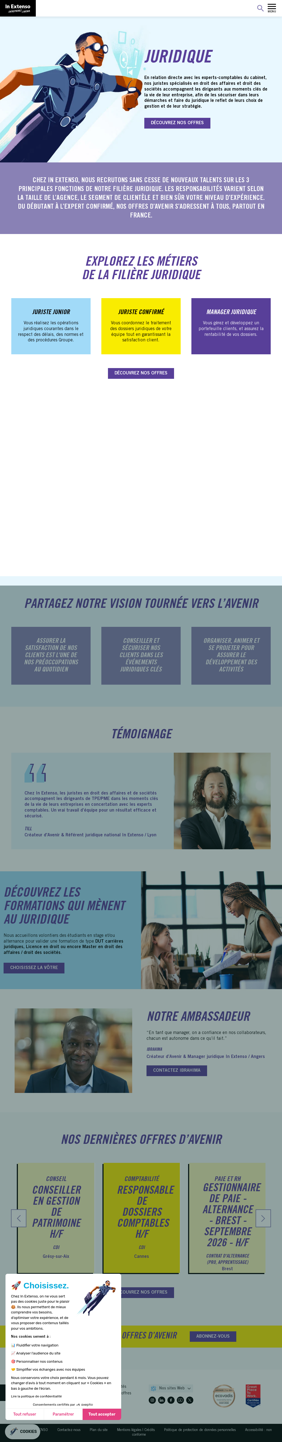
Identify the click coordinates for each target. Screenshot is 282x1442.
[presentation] (18, 1218)
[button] (22, 1431)
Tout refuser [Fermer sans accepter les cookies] (24, 1414)
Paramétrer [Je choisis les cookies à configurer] (63, 1414)
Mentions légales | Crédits (136, 1430)
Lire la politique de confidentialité (36, 1396)
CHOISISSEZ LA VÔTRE (34, 968)
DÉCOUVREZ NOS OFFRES (177, 123)
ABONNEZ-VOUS (213, 1336)
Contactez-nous (68, 1430)
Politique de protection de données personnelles (200, 1430)
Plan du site (99, 1430)
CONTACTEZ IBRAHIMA (176, 1070)
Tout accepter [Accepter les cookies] (101, 1414)
